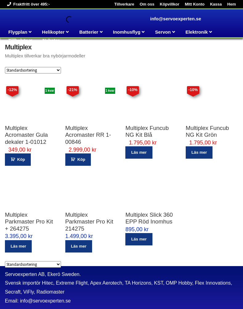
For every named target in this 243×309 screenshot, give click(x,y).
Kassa (216, 4)
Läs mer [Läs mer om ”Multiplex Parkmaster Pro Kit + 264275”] (18, 246)
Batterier (88, 32)
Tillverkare (124, 4)
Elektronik (196, 32)
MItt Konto (195, 4)
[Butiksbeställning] (33, 70)
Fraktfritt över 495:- (27, 4)
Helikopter (53, 32)
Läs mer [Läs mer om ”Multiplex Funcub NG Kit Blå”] (139, 152)
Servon (163, 32)
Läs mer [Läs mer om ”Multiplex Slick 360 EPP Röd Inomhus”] (139, 239)
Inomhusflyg (126, 32)
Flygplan (17, 32)
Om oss (147, 4)
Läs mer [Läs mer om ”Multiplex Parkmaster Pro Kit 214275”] (78, 246)
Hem (231, 4)
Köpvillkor (170, 4)
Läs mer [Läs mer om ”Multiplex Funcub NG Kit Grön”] (199, 152)
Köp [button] (21, 159)
